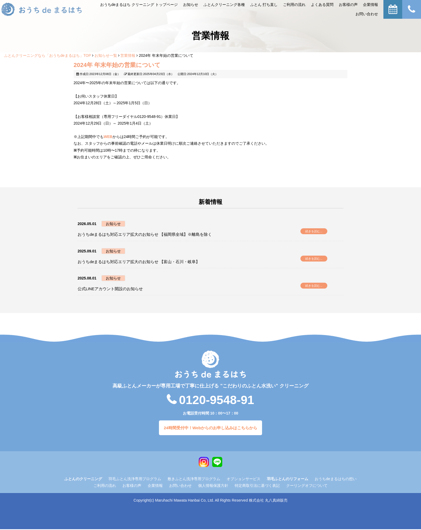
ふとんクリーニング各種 (224, 4)
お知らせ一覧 (106, 55)
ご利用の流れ (104, 486)
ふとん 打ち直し (264, 4)
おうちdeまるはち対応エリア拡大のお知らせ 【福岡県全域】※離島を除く (154, 234)
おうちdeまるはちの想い (336, 479)
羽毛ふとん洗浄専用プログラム (134, 479)
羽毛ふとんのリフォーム (287, 479)
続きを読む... (314, 232)
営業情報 (127, 55)
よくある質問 (322, 4)
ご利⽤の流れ (294, 4)
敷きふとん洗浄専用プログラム (194, 479)
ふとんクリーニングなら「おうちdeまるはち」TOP (47, 55)
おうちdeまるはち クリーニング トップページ (139, 4)
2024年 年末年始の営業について (117, 65)
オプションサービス (243, 479)
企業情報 (370, 4)
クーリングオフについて (307, 486)
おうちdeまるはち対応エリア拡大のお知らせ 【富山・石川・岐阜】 (147, 261)
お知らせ (190, 4)
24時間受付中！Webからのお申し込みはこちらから (210, 428)
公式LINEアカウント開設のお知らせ (114, 289)
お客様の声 (348, 4)
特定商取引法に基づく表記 (257, 486)
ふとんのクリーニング (83, 479)
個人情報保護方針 (213, 486)
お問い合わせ (366, 14)
